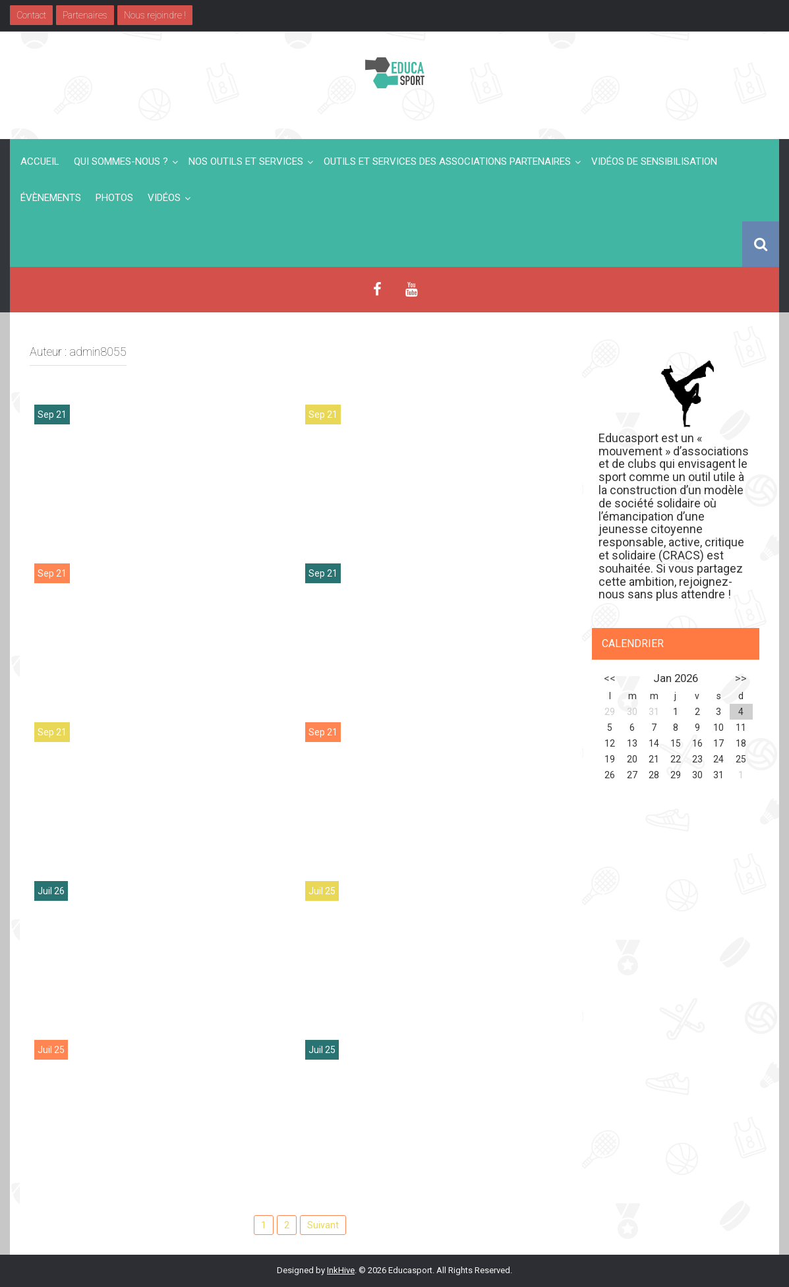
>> (741, 678)
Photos (114, 198)
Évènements (50, 198)
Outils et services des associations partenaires (447, 161)
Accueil (39, 161)
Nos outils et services (246, 161)
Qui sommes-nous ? (121, 161)
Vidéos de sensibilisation (654, 161)
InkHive (341, 1270)
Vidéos (164, 198)
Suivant (323, 1225)
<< (610, 678)
